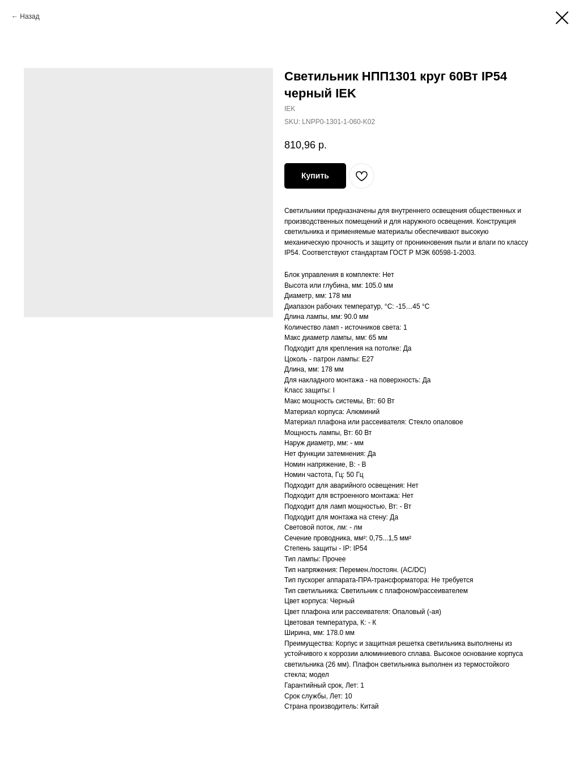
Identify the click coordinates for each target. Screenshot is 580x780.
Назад (29, 16)
